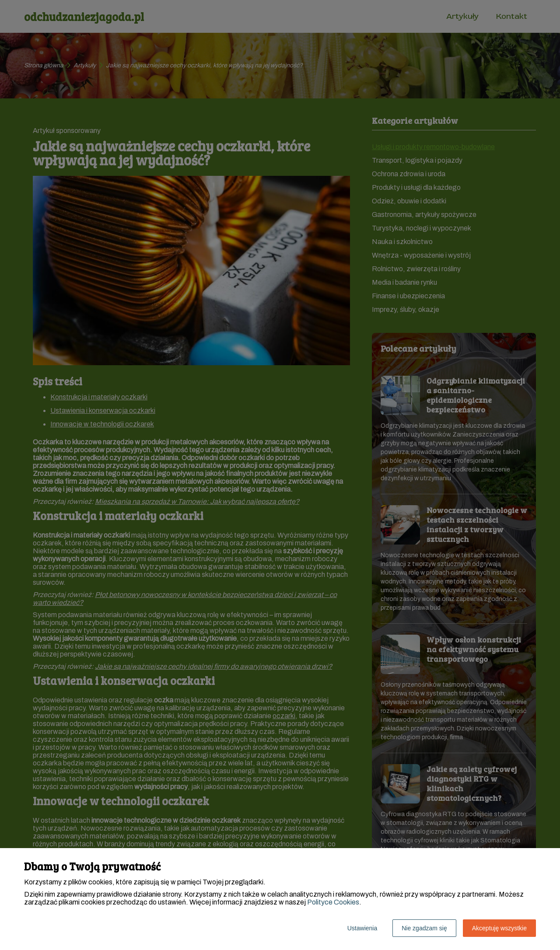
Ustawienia (362, 928)
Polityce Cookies (333, 902)
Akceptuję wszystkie (499, 928)
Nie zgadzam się (424, 928)
